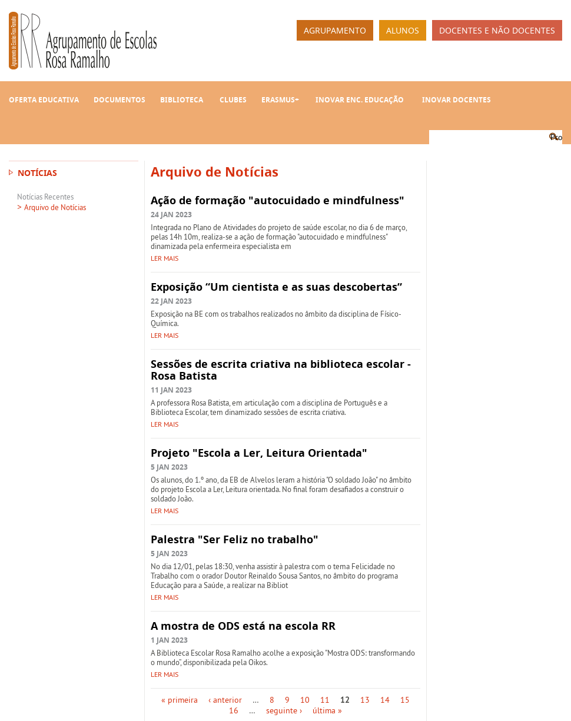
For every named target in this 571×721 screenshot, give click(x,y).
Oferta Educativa (44, 100)
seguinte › (284, 710)
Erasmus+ (280, 100)
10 (305, 700)
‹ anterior (225, 700)
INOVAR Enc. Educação (360, 100)
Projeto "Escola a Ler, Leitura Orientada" (259, 453)
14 (385, 700)
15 (405, 700)
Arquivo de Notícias (55, 207)
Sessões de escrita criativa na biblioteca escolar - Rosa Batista (281, 370)
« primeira (179, 700)
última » (327, 710)
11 (325, 700)
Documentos (119, 100)
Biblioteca (181, 100)
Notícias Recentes (45, 196)
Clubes (233, 100)
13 (365, 700)
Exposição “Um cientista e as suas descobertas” (276, 287)
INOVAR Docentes (456, 100)
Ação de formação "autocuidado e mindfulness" (277, 200)
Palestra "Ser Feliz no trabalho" (234, 539)
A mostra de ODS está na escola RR (243, 626)
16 (233, 710)
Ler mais (164, 258)
